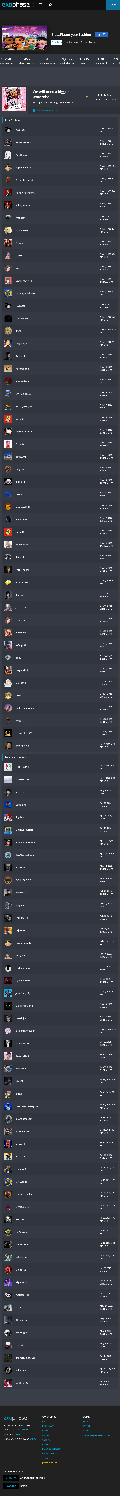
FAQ (44, 1421)
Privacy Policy (50, 1453)
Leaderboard (72, 42)
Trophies (57, 42)
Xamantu (19, 1434)
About (45, 1435)
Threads (85, 1421)
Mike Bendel (22, 1429)
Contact (47, 1439)
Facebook (86, 1430)
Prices (84, 42)
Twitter (85, 1426)
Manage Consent (51, 1448)
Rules (45, 1430)
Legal (45, 1444)
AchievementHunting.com (95, 1435)
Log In (113, 4)
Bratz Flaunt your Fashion (71, 34)
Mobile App (48, 1426)
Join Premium (49, 1462)
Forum (92, 42)
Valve (33, 1438)
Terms (45, 1458)
